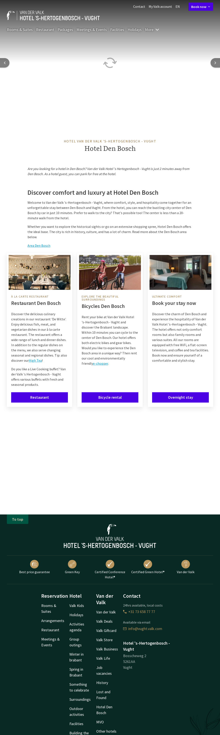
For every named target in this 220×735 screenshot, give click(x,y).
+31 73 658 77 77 (139, 611)
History (102, 682)
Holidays (135, 29)
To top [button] (17, 519)
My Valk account (160, 6)
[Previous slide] (4, 63)
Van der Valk (185, 567)
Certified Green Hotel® (148, 567)
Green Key (72, 567)
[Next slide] (215, 63)
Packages (65, 29)
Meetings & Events (91, 29)
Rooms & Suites (20, 29)
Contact (139, 6)
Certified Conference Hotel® (110, 569)
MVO (100, 722)
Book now (200, 7)
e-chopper (100, 363)
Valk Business (107, 649)
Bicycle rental (110, 397)
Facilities (117, 29)
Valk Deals (104, 621)
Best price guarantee (34, 567)
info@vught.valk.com (142, 628)
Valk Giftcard (106, 630)
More (152, 29)
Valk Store (104, 639)
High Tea (35, 360)
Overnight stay (180, 397)
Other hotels (106, 731)
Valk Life (103, 658)
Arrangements (52, 620)
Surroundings (80, 699)
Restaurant (45, 29)
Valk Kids (76, 605)
